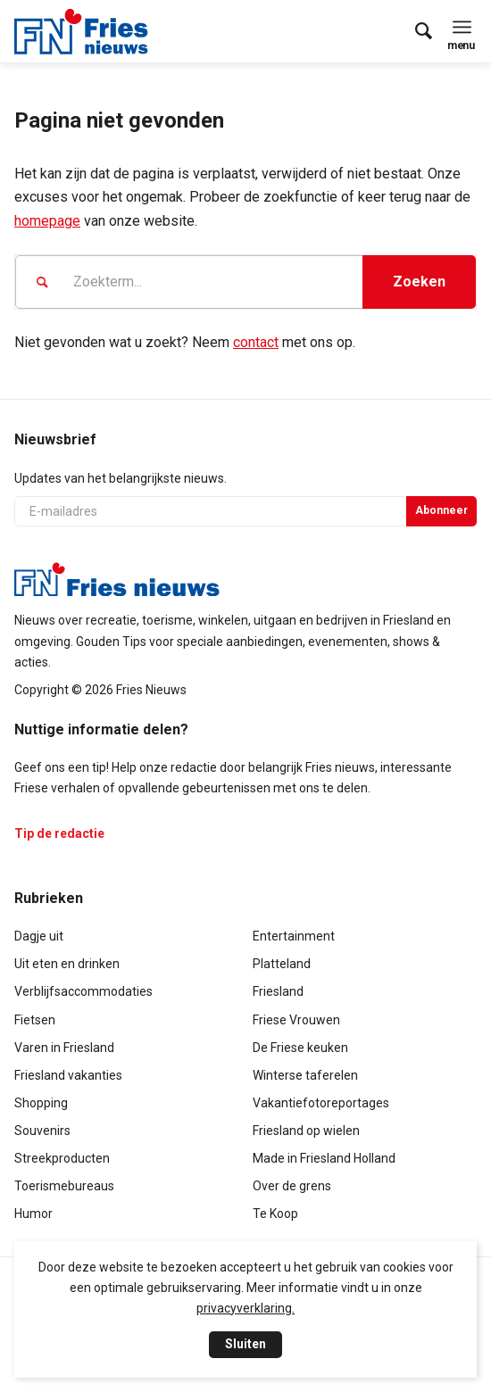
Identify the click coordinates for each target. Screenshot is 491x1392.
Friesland (278, 991)
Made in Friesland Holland (324, 1158)
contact (256, 342)
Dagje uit (38, 936)
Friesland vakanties (68, 1075)
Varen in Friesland (64, 1047)
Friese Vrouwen (296, 1020)
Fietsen (34, 1020)
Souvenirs (42, 1130)
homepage (47, 220)
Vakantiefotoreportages (321, 1103)
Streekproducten (62, 1158)
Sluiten (245, 1344)
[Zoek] (414, 31)
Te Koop (275, 1213)
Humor (33, 1213)
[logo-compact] (85, 31)
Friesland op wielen (306, 1130)
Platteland (282, 964)
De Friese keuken (300, 1047)
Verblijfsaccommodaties (83, 991)
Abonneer (441, 510)
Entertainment (294, 936)
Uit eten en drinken (67, 964)
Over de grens (292, 1186)
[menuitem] (414, 31)
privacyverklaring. (245, 1308)
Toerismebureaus (64, 1186)
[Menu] (462, 27)
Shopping (41, 1103)
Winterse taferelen (305, 1075)
